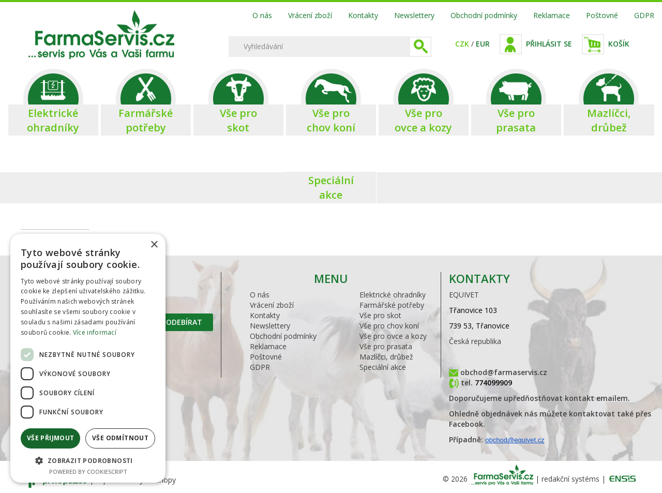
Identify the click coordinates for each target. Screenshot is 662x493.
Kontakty (363, 15)
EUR (483, 44)
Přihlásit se (549, 44)
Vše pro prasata (385, 346)
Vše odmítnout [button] (120, 438)
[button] (88, 460)
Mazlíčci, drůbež (386, 357)
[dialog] (88, 358)
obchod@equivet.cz (514, 440)
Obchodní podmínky (483, 15)
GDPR (644, 15)
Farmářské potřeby (391, 305)
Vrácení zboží (310, 15)
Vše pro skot (380, 315)
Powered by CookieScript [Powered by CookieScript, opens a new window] (88, 471)
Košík (618, 44)
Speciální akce (382, 367)
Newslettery (414, 15)
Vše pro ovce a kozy (393, 336)
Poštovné (602, 15)
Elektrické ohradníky (392, 295)
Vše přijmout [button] (50, 438)
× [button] (154, 245)
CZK (462, 44)
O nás (262, 15)
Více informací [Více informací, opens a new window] (94, 332)
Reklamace (551, 15)
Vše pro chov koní (389, 326)
